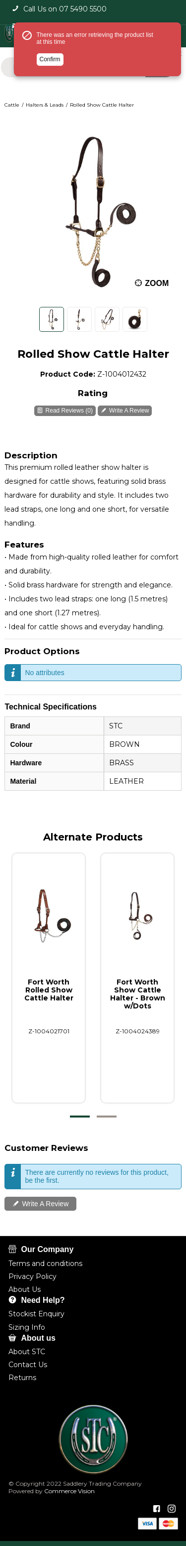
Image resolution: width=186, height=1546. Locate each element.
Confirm (50, 59)
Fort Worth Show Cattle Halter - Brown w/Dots (137, 994)
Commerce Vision (69, 1491)
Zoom (157, 283)
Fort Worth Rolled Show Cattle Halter (48, 990)
